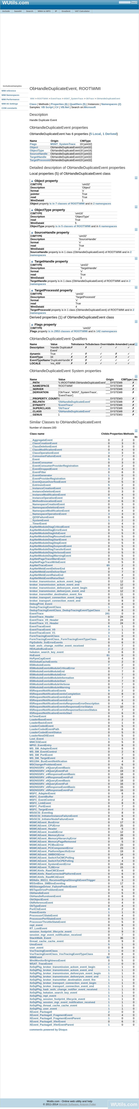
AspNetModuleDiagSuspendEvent (51, 546)
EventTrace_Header (42, 616)
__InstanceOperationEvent (46, 497)
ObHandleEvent (39, 893)
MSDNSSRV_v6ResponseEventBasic (52, 787)
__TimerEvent (38, 523)
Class (33, 104)
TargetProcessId (40, 160)
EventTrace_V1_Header (44, 623)
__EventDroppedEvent (43, 468)
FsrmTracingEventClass (44, 636)
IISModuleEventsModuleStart (48, 681)
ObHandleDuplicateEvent (108, 98)
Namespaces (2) (111, 104)
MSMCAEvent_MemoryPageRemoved (53, 841)
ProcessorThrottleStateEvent (48, 921)
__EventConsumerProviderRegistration (54, 465)
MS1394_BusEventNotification (48, 761)
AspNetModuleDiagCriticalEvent (50, 526)
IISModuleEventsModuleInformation (52, 677)
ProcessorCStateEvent (44, 915)
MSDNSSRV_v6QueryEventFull (49, 783)
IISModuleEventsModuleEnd (47, 671)
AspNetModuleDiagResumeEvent (50, 536)
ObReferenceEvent (41, 902)
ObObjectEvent (39, 899)
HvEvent (35, 655)
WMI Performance (10, 99)
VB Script (47, 107)
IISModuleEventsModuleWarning (50, 687)
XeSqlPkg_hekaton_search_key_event (53, 992)
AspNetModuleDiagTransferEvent (50, 549)
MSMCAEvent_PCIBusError (47, 844)
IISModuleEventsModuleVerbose (50, 684)
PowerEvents (38, 912)
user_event (36, 947)
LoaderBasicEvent (41, 722)
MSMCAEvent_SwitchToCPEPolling (52, 860)
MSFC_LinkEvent (40, 803)
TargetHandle (38, 156)
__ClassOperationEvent (44, 452)
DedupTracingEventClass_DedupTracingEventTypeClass (65, 610)
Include (6, 11)
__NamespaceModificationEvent (50, 510)
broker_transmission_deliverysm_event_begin (58, 587)
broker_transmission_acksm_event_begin (56, 581)
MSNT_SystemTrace (73, 98)
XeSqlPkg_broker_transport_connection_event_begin (63, 982)
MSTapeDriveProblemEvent (46, 889)
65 (108, 565)
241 (107, 613)
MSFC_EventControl (42, 799)
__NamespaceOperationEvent (48, 513)
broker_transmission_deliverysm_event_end (57, 591)
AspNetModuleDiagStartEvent (48, 539)
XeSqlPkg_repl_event (43, 995)
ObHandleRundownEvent (45, 896)
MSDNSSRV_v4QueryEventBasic (50, 767)
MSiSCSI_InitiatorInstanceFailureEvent (54, 815)
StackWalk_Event (40, 938)
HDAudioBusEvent (41, 648)
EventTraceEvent (40, 626)
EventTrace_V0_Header (44, 619)
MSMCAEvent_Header (43, 828)
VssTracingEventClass (44, 950)
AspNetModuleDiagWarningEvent (50, 555)
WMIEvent (36, 957)
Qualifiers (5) (78, 104)
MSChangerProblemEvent (46, 764)
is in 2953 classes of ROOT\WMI (68, 331)
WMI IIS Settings (10, 104)
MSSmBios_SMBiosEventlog (47, 883)
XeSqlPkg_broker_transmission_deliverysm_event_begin (65, 973)
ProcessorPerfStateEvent (45, 918)
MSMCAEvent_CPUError (45, 825)
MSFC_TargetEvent (41, 809)
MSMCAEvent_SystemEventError (50, 864)
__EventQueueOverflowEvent (48, 481)
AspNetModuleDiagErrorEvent (48, 530)
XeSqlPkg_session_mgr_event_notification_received (62, 1002)
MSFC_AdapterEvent (42, 793)
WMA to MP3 (44, 11)
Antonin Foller (88, 1104)
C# (56, 107)
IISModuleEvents (40, 664)
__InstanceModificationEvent (48, 494)
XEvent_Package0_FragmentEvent (51, 1015)
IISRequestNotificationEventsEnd (50, 697)
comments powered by (48, 1029)
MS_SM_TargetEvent (42, 758)
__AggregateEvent (41, 440)
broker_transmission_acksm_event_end (54, 584)
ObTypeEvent (38, 905)
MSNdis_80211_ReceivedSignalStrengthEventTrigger (62, 880)
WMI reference (9, 91)
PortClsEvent (38, 909)
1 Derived (110, 134)
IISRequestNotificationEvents (48, 690)
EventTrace (56, 98)
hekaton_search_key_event (47, 652)
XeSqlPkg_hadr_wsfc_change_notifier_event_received (63, 989)
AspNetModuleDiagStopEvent (48, 542)
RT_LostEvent (38, 928)
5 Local (95, 134)
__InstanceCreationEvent (45, 488)
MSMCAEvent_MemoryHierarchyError (53, 838)
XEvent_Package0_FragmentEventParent (55, 1018)
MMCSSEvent (38, 742)
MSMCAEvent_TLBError (45, 867)
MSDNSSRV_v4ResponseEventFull (51, 777)
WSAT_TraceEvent (41, 963)
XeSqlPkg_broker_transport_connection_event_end (62, 986)
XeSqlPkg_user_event (43, 1008)
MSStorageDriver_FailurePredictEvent (53, 886)
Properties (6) (59, 104)
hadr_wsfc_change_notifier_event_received (57, 645)
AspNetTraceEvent (41, 565)
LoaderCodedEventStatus (46, 732)
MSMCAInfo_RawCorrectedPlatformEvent (55, 873)
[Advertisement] (33, 48)
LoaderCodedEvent (42, 725)
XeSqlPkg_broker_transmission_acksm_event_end (61, 970)
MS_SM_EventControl (43, 751)
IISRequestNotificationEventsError (51, 700)
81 (108, 655)
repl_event (36, 925)
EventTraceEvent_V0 (42, 629)
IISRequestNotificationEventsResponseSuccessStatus (63, 709)
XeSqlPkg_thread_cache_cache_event (53, 1005)
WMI (32, 98)
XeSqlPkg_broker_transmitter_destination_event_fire (63, 979)
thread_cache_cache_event (47, 941)
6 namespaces (108, 226)
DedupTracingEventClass (45, 607)
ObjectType (37, 150)
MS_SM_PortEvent (41, 754)
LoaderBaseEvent (41, 719)
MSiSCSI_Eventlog (41, 812)
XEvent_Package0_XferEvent (48, 1021)
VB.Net (65, 107)
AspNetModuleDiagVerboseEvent (50, 552)
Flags (33, 144)
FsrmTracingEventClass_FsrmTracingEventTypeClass (63, 639)
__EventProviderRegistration (47, 478)
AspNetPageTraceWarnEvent (47, 558)
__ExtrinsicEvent (40, 485)
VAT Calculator (82, 11)
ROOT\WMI (42, 98)
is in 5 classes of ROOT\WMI (73, 226)
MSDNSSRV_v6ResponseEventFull (51, 790)
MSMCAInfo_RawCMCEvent (47, 870)
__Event (35, 459)
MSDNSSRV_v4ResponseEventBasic (52, 774)
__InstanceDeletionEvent (45, 491)
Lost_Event (37, 738)
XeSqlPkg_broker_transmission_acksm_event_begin (62, 966)
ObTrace (90, 98)
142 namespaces (106, 331)
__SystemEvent (39, 520)
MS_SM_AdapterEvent (43, 748)
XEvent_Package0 (41, 1011)
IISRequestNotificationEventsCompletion (55, 693)
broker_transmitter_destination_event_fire (56, 594)
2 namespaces (102, 203)
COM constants (9, 108)
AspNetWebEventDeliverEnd (47, 568)
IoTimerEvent (38, 716)
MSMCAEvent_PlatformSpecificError (52, 851)
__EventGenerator (41, 475)
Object (34, 147)
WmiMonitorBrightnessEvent (47, 960)
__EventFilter (38, 472)
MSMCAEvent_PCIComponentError (51, 848)
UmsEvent (36, 944)
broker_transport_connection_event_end (55, 600)
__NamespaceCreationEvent (47, 504)
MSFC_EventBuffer (41, 796)
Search (29, 11)
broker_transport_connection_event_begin (56, 597)
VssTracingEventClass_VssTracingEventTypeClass (61, 954)
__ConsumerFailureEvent (45, 456)
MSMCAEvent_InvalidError (46, 831)
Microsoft (90, 107)
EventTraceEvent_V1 (42, 632)
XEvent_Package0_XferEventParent (52, 1024)
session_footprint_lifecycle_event (51, 931)
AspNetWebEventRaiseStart (47, 578)
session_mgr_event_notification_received (56, 934)
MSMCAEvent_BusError (44, 822)
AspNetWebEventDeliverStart (48, 571)
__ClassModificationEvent (46, 449)
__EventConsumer (41, 462)
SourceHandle (38, 153)
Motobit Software (68, 1104)
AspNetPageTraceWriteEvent (47, 562)
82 (108, 957)
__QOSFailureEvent (42, 517)
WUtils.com (124, 1104)
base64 (18, 11)
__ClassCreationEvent (43, 443)
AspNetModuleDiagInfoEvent (47, 533)
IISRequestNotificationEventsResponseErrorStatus (61, 706)
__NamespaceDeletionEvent (47, 507)
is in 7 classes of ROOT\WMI (67, 203)
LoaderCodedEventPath (44, 729)
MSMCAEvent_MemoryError (47, 835)
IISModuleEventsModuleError (48, 674)
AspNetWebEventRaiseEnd (46, 574)
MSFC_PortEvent (40, 806)
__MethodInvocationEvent (46, 501)
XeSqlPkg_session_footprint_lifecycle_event (57, 999)
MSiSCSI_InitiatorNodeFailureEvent (52, 819)
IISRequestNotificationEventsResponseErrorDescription (64, 703)
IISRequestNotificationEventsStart (51, 713)
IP (56, 11)
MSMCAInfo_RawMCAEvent (47, 876)
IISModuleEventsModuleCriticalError (52, 668)
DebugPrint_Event (41, 603)
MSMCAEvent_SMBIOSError (47, 854)
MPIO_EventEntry (41, 745)
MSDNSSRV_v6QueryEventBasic (50, 780)
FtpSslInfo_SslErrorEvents (46, 642)
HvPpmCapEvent (40, 658)
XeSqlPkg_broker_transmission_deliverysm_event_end (64, 976)
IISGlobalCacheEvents (43, 661)
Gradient (66, 11)
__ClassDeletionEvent (43, 446)
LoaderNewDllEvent (42, 735)
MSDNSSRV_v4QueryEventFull (49, 770)
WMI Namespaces (10, 95)
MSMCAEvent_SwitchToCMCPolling (52, 857)
